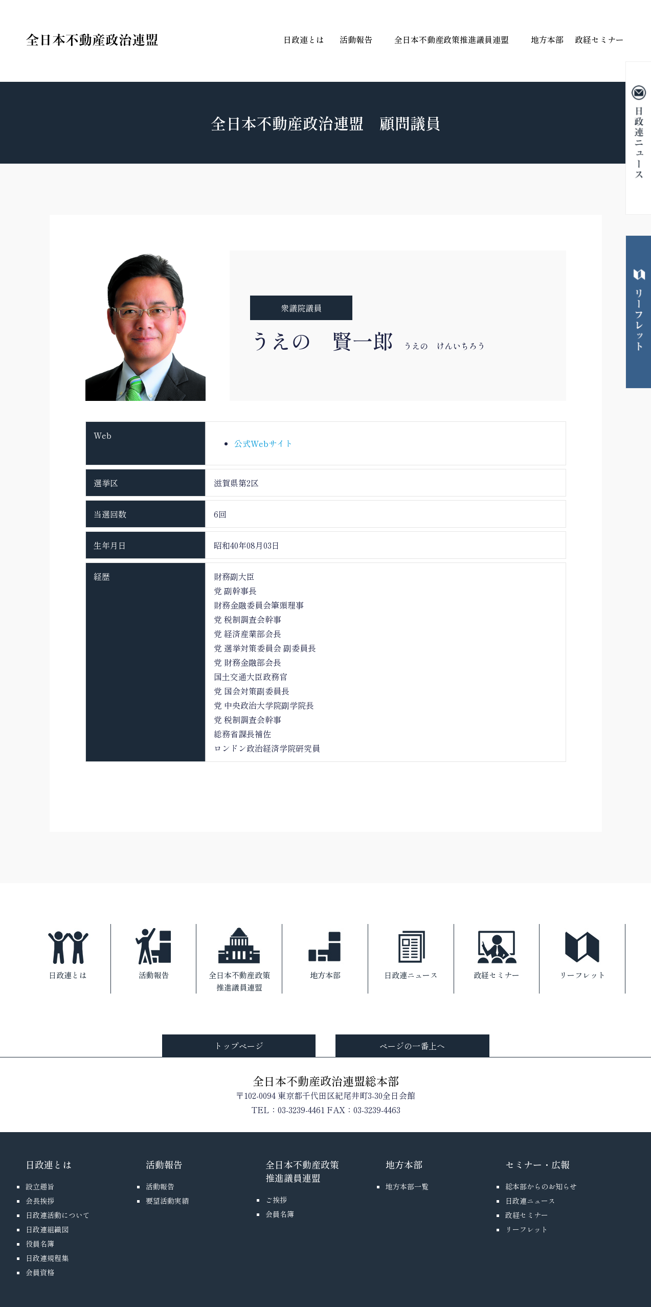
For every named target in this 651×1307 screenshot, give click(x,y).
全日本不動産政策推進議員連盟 (451, 39)
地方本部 (547, 39)
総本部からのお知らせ (541, 1186)
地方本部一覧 (407, 1186)
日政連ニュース (411, 952)
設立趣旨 (40, 1186)
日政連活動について (58, 1215)
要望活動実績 (167, 1201)
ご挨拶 (276, 1200)
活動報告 (356, 39)
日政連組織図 (47, 1229)
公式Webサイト (263, 443)
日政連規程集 (47, 1258)
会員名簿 (279, 1214)
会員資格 (40, 1272)
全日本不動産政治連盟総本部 (326, 1080)
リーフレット (582, 952)
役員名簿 (40, 1243)
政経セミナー (599, 39)
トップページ (238, 1046)
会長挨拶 (40, 1201)
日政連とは (303, 39)
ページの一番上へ (412, 1046)
